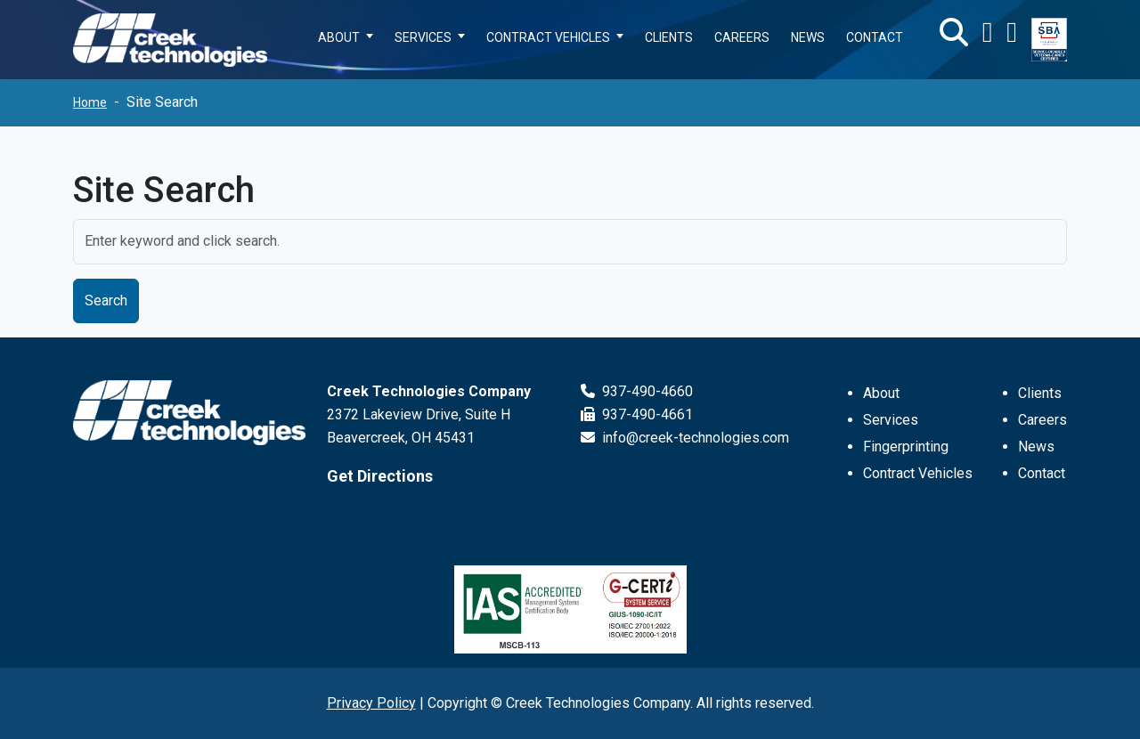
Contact (1041, 473)
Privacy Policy (371, 702)
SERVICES (423, 37)
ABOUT (339, 37)
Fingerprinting (906, 446)
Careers (1042, 419)
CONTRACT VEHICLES (548, 37)
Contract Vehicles (918, 473)
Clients (1040, 393)
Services (890, 419)
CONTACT (874, 37)
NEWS (808, 37)
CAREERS (742, 37)
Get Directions (380, 476)
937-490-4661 (637, 414)
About (881, 393)
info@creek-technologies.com (685, 437)
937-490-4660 (637, 391)
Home (90, 102)
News (1036, 446)
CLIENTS (669, 37)
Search (106, 300)
